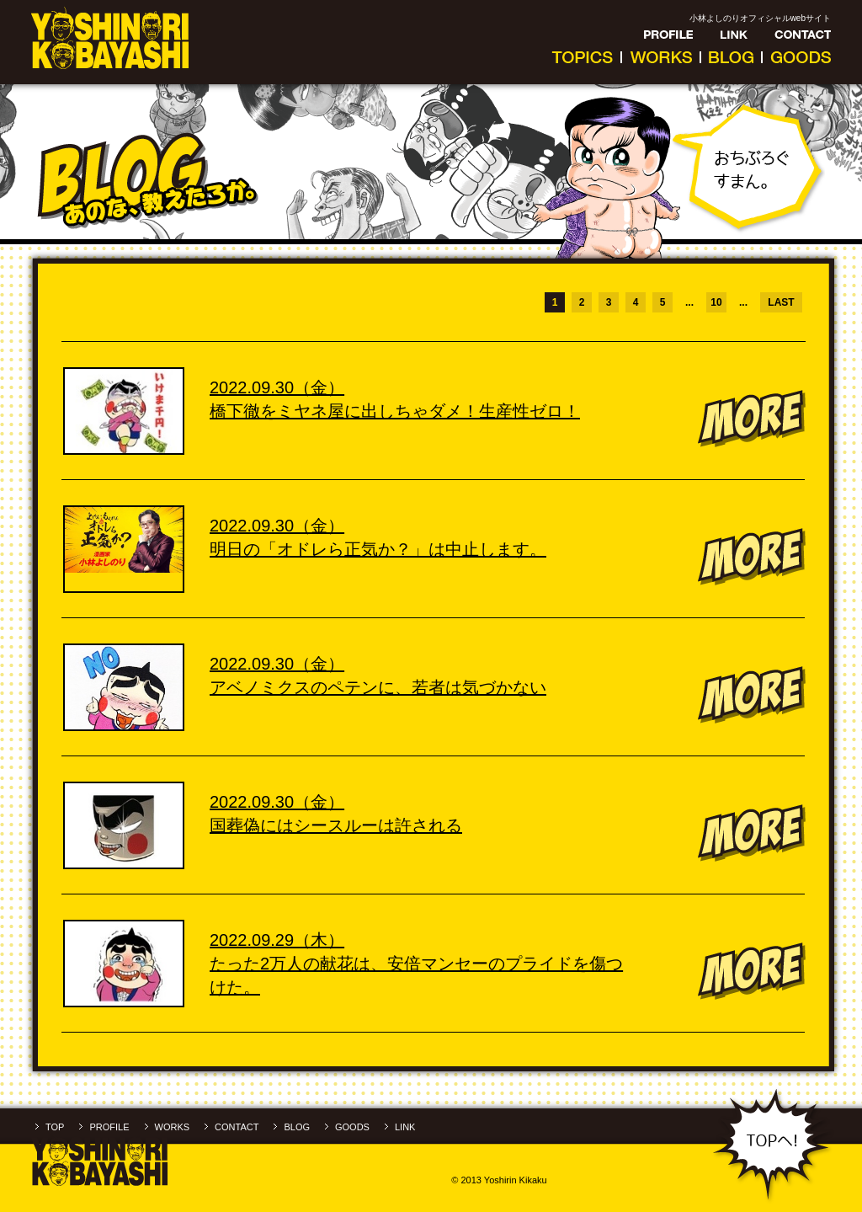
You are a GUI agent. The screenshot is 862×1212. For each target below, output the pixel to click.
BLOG (297, 1127)
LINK (405, 1127)
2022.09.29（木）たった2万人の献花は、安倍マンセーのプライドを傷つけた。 (416, 963)
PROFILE (109, 1127)
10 (715, 302)
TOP (54, 1127)
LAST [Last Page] (781, 302)
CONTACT (236, 1127)
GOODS (352, 1127)
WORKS (172, 1127)
